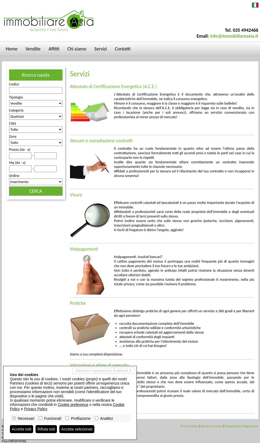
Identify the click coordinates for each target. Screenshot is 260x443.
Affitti (54, 49)
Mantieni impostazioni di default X (103, 371)
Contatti (122, 49)
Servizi (100, 49)
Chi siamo (76, 49)
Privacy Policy (189, 426)
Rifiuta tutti (46, 429)
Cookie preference (73, 404)
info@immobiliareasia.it (234, 36)
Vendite (33, 49)
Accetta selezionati (76, 429)
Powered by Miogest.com (241, 426)
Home (12, 49)
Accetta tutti (21, 429)
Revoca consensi (211, 426)
